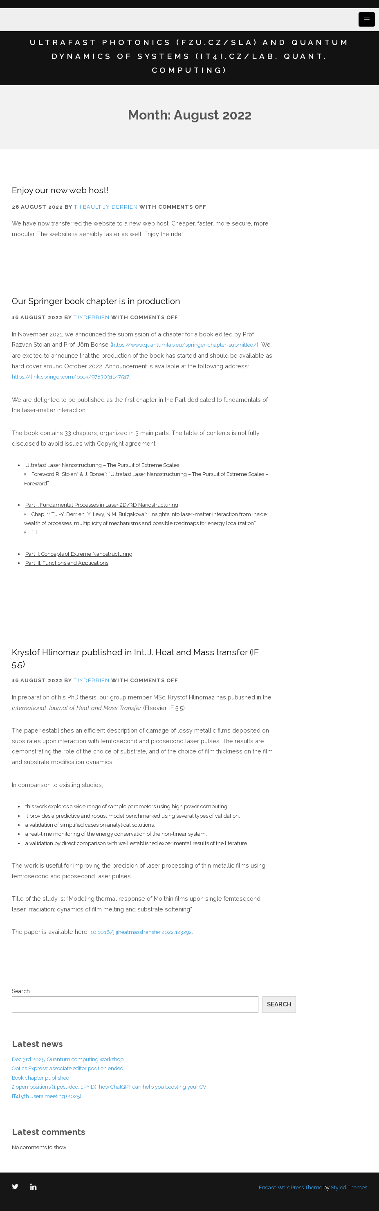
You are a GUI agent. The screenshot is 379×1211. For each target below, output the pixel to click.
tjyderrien (92, 317)
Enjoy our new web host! (60, 190)
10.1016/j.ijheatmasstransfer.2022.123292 (141, 932)
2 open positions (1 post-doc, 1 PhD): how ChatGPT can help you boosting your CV (109, 1087)
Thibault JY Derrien (106, 207)
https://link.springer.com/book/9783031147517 (70, 377)
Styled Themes (349, 1187)
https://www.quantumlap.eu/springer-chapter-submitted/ (184, 345)
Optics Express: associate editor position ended (67, 1068)
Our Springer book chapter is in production (96, 301)
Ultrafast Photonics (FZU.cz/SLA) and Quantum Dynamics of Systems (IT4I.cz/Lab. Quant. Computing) (190, 56)
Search (21, 991)
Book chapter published (41, 1078)
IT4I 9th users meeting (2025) (46, 1096)
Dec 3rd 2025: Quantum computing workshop (67, 1059)
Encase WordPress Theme (290, 1187)
